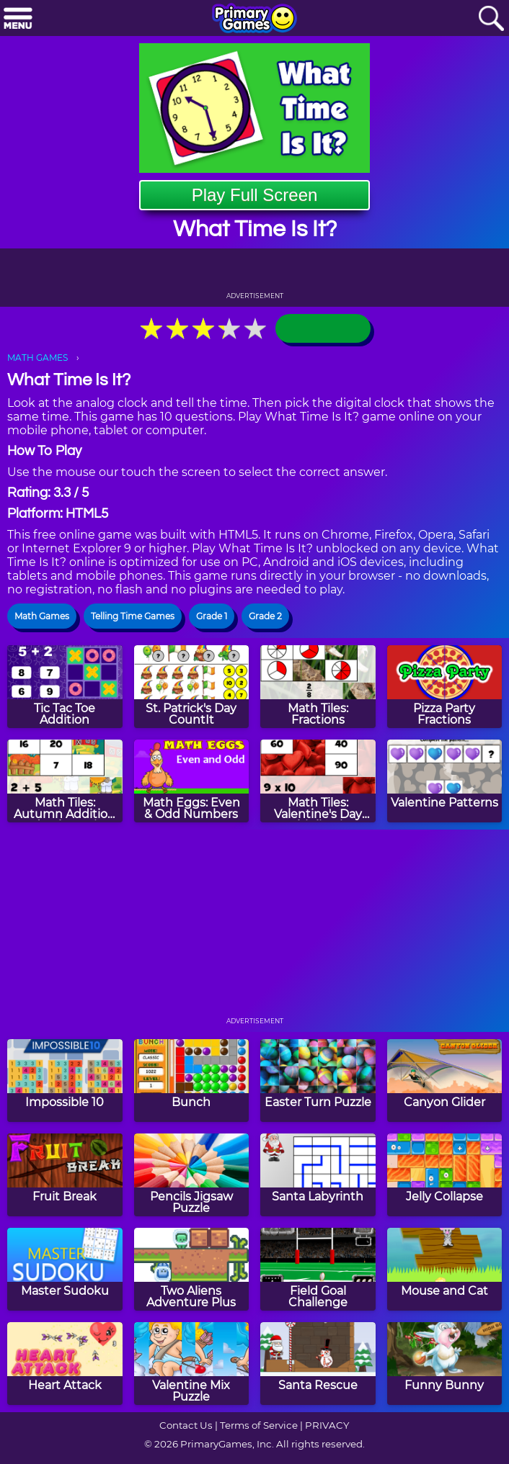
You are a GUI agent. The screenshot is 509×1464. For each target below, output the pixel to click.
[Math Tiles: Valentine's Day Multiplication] (318, 781)
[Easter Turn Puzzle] (318, 1080)
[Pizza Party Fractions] (445, 686)
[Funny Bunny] (445, 1363)
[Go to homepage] (254, 19)
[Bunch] (191, 1080)
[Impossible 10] (65, 1080)
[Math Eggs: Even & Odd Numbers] (191, 781)
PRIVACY (327, 1425)
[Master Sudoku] (65, 1269)
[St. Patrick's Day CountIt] (191, 686)
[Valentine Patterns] (445, 781)
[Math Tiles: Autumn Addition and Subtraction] (65, 781)
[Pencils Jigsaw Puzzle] (191, 1174)
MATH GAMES (37, 357)
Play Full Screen (255, 195)
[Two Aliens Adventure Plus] (191, 1269)
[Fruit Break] (65, 1174)
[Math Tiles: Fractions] (318, 686)
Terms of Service (259, 1425)
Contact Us (186, 1425)
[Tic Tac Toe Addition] (65, 686)
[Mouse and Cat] (445, 1269)
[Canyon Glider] (445, 1080)
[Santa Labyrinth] (318, 1174)
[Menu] (18, 19)
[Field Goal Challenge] (318, 1269)
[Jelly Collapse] (445, 1174)
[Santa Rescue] (318, 1363)
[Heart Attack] (65, 1363)
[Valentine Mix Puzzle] (191, 1363)
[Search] (491, 19)
